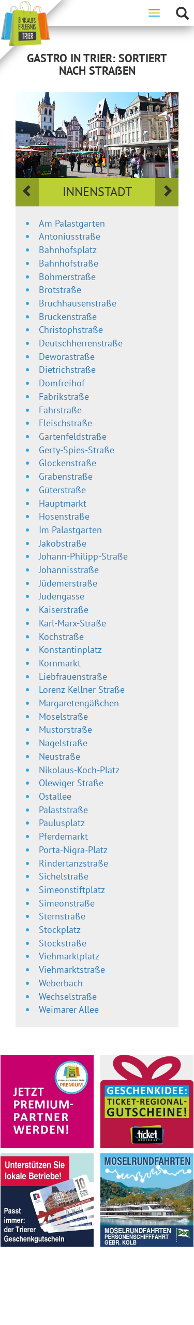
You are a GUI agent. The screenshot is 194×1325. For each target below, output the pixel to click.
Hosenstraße (64, 516)
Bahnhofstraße (68, 263)
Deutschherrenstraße (81, 343)
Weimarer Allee (69, 1009)
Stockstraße (62, 943)
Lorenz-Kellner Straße (82, 689)
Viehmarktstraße (72, 969)
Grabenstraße (66, 476)
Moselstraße (63, 716)
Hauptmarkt (62, 503)
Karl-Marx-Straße (72, 623)
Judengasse (61, 596)
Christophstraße (71, 330)
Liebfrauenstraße (73, 676)
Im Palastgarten (70, 530)
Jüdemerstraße (68, 583)
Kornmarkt (60, 663)
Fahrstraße (60, 410)
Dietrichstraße (67, 369)
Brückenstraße (68, 317)
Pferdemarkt (63, 836)
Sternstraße (62, 916)
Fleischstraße (65, 423)
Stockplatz (60, 930)
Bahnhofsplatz (68, 250)
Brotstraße (60, 290)
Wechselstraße (68, 996)
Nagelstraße (63, 743)
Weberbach (61, 983)
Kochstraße (61, 637)
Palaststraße (63, 810)
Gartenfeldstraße (73, 436)
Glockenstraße (67, 463)
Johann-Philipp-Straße (83, 556)
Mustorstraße (65, 729)
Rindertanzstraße (73, 863)
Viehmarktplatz (69, 956)
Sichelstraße (63, 876)
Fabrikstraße (64, 396)
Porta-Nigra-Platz (73, 850)
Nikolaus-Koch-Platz (79, 770)
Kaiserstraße (63, 610)
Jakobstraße (62, 543)
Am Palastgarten (72, 223)
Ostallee (55, 796)
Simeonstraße (67, 903)
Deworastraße (67, 356)
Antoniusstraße (69, 236)
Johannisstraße (69, 570)
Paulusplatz (62, 823)
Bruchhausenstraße (77, 303)
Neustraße (59, 756)
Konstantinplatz (70, 649)
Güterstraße (62, 490)
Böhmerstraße (67, 277)
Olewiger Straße (71, 783)
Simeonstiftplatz (72, 890)
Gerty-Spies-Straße (76, 450)
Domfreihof (62, 383)
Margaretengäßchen (79, 703)
